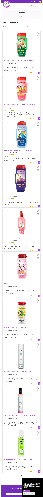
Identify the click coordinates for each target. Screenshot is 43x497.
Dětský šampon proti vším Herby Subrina (15, 327)
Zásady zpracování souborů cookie (19, 491)
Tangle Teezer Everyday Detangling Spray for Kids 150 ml (19, 415)
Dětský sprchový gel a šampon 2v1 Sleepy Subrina (17, 194)
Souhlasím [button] (26, 490)
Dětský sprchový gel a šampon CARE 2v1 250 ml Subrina (19, 371)
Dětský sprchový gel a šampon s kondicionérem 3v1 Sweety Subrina (20, 105)
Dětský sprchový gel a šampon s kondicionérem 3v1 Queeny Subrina (20, 282)
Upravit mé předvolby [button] (29, 493)
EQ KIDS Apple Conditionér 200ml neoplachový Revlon (18, 459)
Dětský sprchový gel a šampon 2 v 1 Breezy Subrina (18, 150)
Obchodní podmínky (17, 488)
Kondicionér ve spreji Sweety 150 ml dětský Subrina (18, 238)
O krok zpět (21, 16)
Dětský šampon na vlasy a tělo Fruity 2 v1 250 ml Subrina (19, 60)
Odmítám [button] (38, 490)
